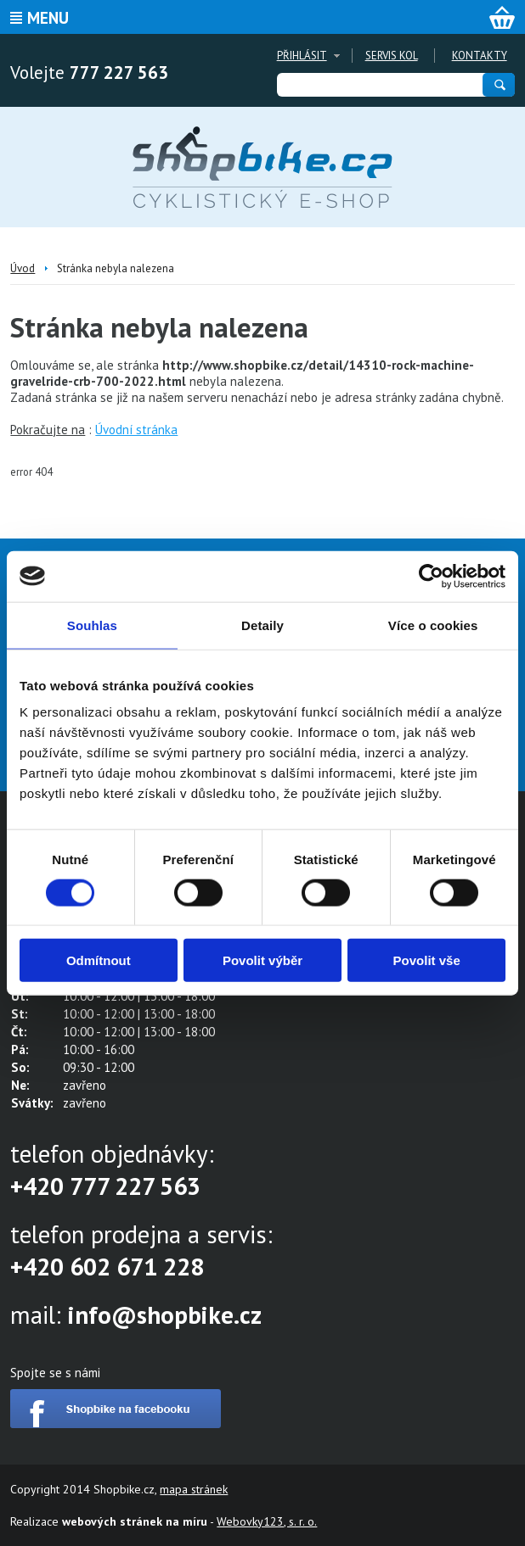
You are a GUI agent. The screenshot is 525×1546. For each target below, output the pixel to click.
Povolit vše (426, 960)
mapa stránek (194, 1489)
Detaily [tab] (262, 624)
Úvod (22, 268)
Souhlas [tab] (92, 624)
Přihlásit (302, 55)
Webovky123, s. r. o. (267, 1521)
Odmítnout (98, 960)
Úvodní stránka (136, 429)
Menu (48, 18)
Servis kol (391, 55)
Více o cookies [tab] (433, 624)
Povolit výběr (262, 960)
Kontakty (479, 55)
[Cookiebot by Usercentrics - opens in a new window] (431, 576)
